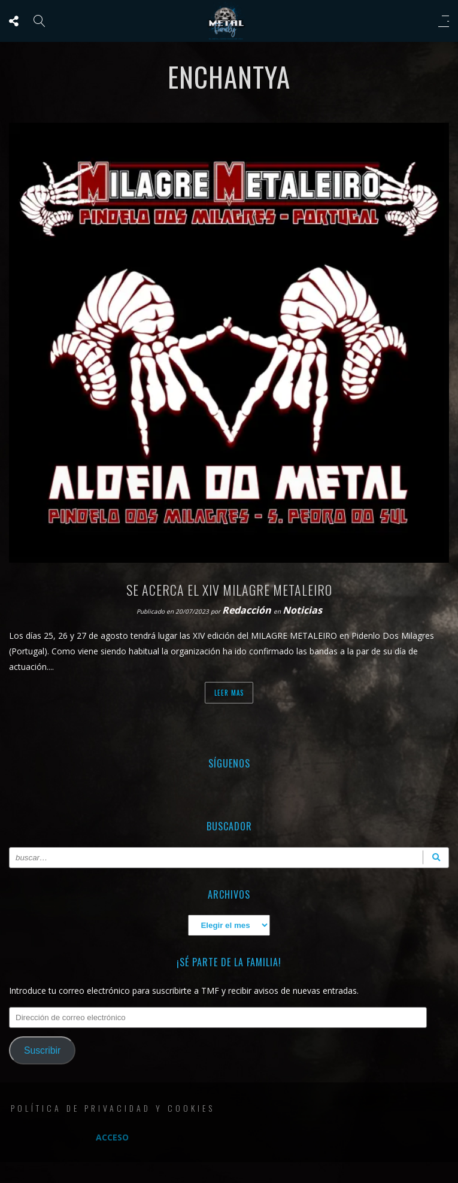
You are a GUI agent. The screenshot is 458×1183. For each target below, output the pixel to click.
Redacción (248, 610)
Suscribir (42, 1050)
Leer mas (229, 692)
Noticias (302, 610)
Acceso (112, 1137)
